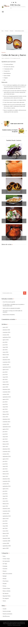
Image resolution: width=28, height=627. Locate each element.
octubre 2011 (6, 483)
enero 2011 (5, 506)
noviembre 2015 (6, 362)
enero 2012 (5, 476)
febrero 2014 (6, 414)
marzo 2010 (5, 531)
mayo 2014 (5, 406)
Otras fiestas (5, 581)
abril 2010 (5, 528)
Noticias (4, 578)
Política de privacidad (16, 625)
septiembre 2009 (7, 546)
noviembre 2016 (6, 332)
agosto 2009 (6, 548)
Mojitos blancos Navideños (9, 314)
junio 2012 (5, 464)
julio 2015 (5, 372)
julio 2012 (5, 461)
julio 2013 (5, 431)
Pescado (4, 583)
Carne (4, 556)
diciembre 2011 (6, 478)
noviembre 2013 (6, 421)
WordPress (10, 625)
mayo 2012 (5, 466)
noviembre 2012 (6, 451)
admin (3, 58)
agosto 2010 (6, 518)
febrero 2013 (6, 444)
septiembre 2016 (7, 337)
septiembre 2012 (7, 456)
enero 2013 (5, 446)
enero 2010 (5, 536)
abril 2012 (5, 469)
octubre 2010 (6, 513)
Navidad (4, 576)
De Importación (6, 561)
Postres (4, 586)
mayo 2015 (5, 377)
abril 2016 (5, 349)
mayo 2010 (5, 526)
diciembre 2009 (6, 538)
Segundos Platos (6, 596)
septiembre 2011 (7, 486)
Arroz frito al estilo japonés (9, 302)
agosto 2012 (6, 459)
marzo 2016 (5, 352)
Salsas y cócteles (6, 591)
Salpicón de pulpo (14, 221)
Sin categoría (6, 598)
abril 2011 (5, 498)
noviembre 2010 (6, 511)
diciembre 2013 (6, 419)
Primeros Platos (6, 588)
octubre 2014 (6, 394)
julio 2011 (5, 491)
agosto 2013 (6, 429)
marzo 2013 (5, 441)
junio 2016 (5, 344)
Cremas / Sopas (6, 558)
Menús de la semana (7, 573)
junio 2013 (5, 434)
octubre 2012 (6, 454)
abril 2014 (5, 409)
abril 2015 (5, 379)
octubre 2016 (6, 335)
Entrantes (3, 52)
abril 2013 (5, 439)
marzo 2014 (5, 411)
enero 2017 (5, 327)
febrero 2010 (6, 533)
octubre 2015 (6, 364)
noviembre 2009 (6, 541)
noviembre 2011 (6, 481)
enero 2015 (5, 387)
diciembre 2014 (6, 389)
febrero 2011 (6, 503)
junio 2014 (5, 404)
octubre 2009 (6, 543)
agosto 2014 (6, 399)
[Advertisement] (14, 21)
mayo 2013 (5, 436)
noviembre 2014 (6, 392)
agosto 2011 (6, 488)
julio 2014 (5, 402)
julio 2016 (5, 342)
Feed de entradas (7, 611)
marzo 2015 (5, 382)
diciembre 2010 (6, 508)
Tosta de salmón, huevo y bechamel (14, 174)
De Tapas (5, 563)
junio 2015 (5, 374)
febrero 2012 (6, 473)
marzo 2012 (5, 471)
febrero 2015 (6, 384)
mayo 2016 (5, 347)
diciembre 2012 (6, 449)
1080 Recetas (15, 5)
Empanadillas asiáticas (14, 203)
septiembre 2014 (7, 397)
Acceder (4, 608)
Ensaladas (5, 566)
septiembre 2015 (7, 367)
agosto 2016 (6, 339)
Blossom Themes (16, 623)
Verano (4, 601)
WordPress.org (6, 616)
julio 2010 (5, 521)
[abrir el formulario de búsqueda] (16, 2)
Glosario (4, 571)
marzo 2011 (5, 501)
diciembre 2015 (6, 359)
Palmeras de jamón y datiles (14, 191)
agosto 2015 (6, 369)
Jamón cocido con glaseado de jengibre (11, 308)
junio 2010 (5, 523)
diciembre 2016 (6, 330)
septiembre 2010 (7, 516)
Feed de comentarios (7, 613)
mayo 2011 (5, 496)
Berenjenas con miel (14, 157)
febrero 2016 (6, 354)
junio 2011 (5, 493)
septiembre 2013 (7, 426)
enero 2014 (5, 416)
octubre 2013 (6, 424)
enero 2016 (5, 357)
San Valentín (5, 593)
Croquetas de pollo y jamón (14, 238)
